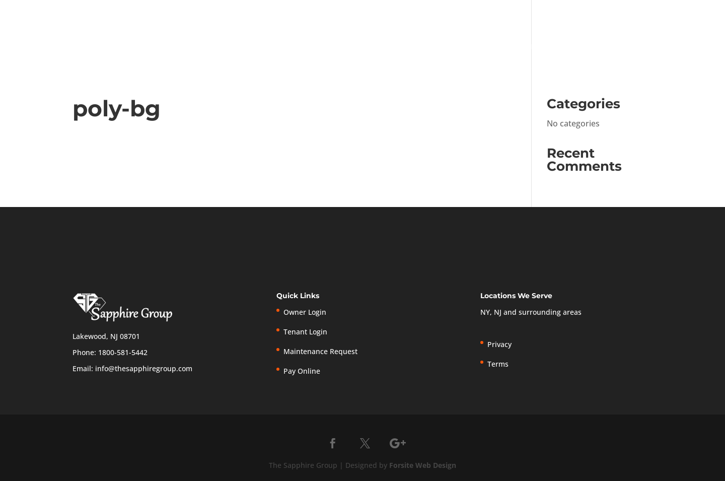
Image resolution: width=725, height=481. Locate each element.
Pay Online (569, 13)
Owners (583, 47)
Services (529, 47)
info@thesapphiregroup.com (143, 368)
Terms (690, 13)
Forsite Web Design (422, 465)
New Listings (620, 13)
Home (432, 47)
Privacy (662, 13)
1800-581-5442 (123, 352)
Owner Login (441, 13)
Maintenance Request (320, 351)
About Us (473, 47)
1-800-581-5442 (354, 12)
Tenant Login (507, 13)
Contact (692, 47)
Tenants (637, 47)
